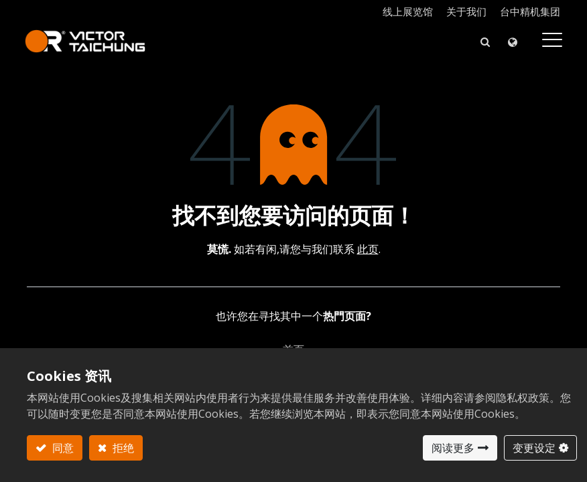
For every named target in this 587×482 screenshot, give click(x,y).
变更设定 (534, 447)
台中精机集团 (530, 11)
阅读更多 (453, 447)
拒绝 (122, 447)
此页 (368, 249)
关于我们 (466, 11)
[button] (483, 41)
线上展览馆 (408, 11)
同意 (62, 447)
